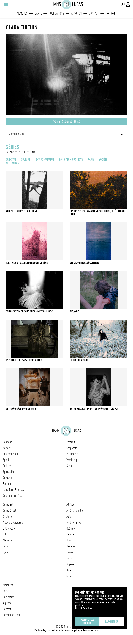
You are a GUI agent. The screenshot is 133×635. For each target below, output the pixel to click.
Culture (25, 159)
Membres (22, 13)
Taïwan (70, 552)
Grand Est (8, 504)
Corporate (71, 448)
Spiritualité (9, 472)
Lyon (5, 552)
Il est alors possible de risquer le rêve (27, 262)
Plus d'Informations (84, 608)
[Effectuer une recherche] (123, 4)
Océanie (70, 528)
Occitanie (7, 516)
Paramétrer (111, 621)
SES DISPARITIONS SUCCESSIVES (84, 262)
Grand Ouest (9, 510)
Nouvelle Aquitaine (13, 522)
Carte (38, 13)
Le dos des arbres (79, 360)
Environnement (44, 159)
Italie (69, 570)
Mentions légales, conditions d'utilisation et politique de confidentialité (66, 630)
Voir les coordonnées (66, 122)
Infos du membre (16, 134)
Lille (5, 534)
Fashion (7, 484)
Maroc (69, 558)
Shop (69, 466)
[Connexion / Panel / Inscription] (128, 4)
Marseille (7, 540)
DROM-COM (9, 528)
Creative (11, 159)
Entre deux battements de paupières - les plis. (94, 408)
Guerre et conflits (12, 495)
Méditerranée (73, 522)
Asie (68, 516)
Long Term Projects (71, 159)
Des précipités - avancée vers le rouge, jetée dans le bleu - (98, 213)
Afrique (70, 504)
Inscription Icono (11, 615)
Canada (70, 534)
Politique (7, 442)
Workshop (71, 460)
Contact (94, 13)
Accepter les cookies (87, 621)
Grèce (69, 576)
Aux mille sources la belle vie (22, 211)
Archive (14, 152)
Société (103, 159)
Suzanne (74, 311)
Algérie (70, 564)
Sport (6, 460)
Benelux (70, 546)
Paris (91, 159)
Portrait (70, 442)
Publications (56, 13)
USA (68, 540)
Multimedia (12, 163)
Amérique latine (74, 510)
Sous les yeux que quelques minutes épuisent (29, 311)
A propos (76, 13)
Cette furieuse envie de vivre (21, 408)
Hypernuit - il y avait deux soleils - (25, 360)
